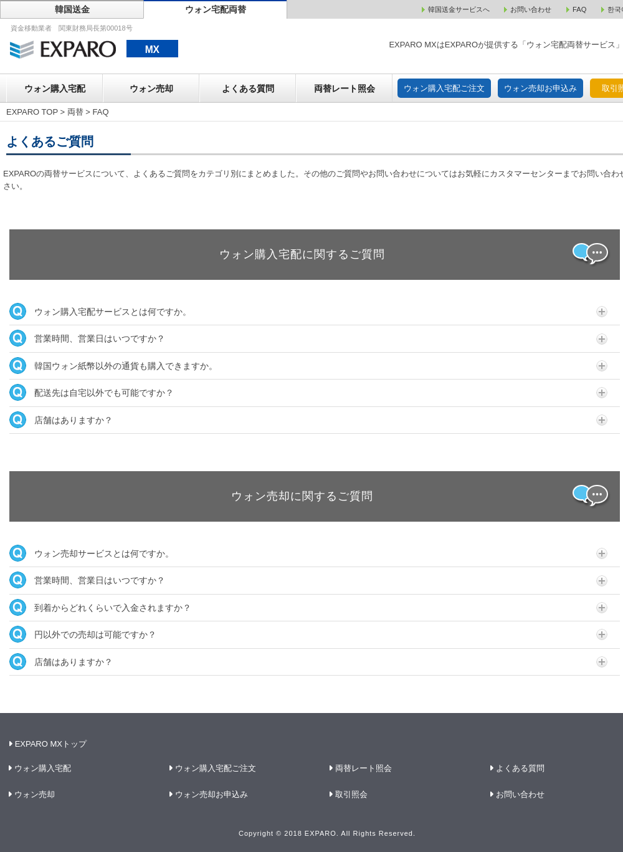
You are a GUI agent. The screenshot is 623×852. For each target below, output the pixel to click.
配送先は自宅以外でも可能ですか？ (308, 392)
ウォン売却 (151, 88)
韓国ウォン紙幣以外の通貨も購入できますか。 (308, 365)
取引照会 (351, 794)
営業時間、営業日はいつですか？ (308, 338)
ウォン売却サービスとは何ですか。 (308, 553)
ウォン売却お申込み (540, 88)
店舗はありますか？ (308, 419)
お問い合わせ (520, 794)
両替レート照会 (344, 88)
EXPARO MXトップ (49, 744)
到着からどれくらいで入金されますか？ (308, 607)
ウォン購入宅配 (54, 88)
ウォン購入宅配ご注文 (444, 88)
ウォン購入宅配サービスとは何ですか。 (308, 311)
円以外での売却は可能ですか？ (308, 634)
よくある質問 (248, 88)
